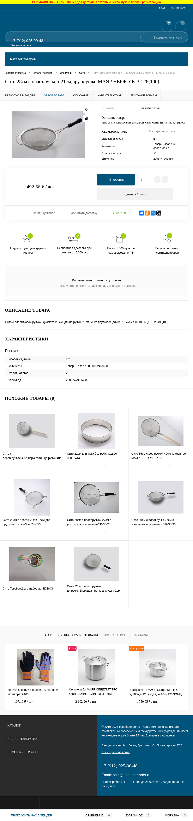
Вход (162, 7)
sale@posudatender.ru (131, 776)
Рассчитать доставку (83, 213)
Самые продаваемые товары (71, 636)
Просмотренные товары (126, 636)
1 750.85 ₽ (143, 702)
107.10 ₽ (20, 702)
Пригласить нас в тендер (28, 815)
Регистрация (178, 7)
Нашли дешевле (44, 213)
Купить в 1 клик (134, 194)
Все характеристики (162, 131)
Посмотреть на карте (116, 752)
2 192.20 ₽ (82, 702)
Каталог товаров (96, 59)
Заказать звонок (21, 45)
